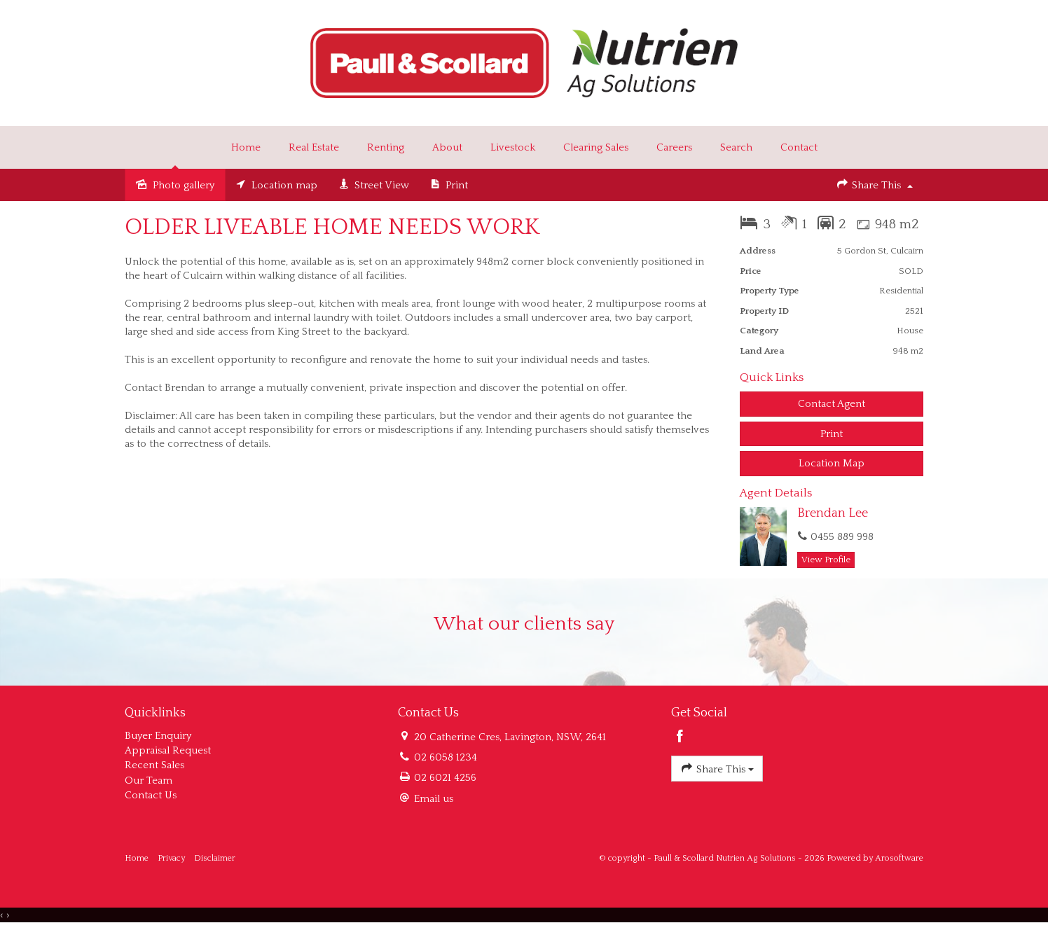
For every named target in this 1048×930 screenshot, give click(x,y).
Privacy (171, 858)
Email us (433, 799)
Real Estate (314, 147)
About (447, 147)
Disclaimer (214, 858)
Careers (674, 147)
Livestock (512, 147)
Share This (874, 183)
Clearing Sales (595, 147)
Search (736, 147)
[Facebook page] (680, 738)
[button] (832, 434)
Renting (385, 147)
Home (246, 147)
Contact (799, 147)
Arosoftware (899, 858)
